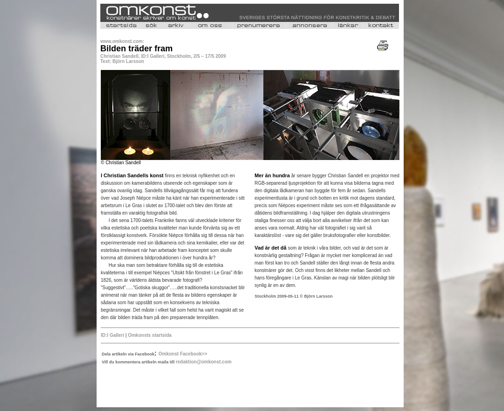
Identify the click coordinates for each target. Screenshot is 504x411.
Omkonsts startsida (149, 335)
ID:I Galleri (112, 335)
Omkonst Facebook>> (183, 353)
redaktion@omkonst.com (203, 361)
